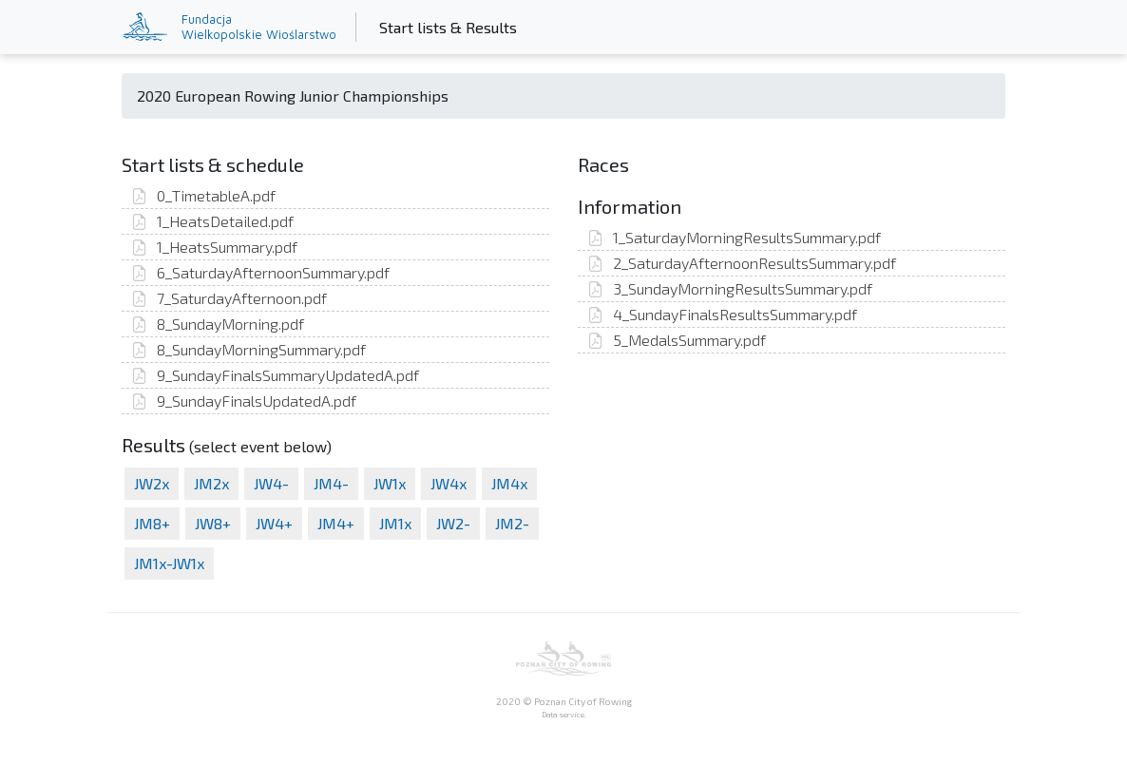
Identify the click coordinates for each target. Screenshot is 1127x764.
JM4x (509, 483)
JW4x (448, 483)
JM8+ (152, 523)
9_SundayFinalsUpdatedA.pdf (243, 401)
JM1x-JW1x (169, 563)
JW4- (271, 483)
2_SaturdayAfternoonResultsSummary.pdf (741, 263)
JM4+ (335, 523)
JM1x (395, 523)
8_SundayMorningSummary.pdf (248, 349)
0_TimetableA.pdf (203, 195)
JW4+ (274, 523)
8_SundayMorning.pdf (217, 324)
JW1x (389, 483)
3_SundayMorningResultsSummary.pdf (729, 288)
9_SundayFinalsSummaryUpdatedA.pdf (275, 375)
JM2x (211, 483)
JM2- (512, 523)
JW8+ (213, 523)
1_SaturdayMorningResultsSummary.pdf (734, 237)
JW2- (453, 523)
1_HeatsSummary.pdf (214, 247)
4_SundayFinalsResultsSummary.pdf (722, 314)
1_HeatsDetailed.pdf (212, 221)
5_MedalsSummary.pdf (676, 340)
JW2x (151, 483)
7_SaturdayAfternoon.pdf (229, 298)
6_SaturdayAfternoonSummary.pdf (260, 272)
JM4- (331, 483)
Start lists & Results (452, 25)
